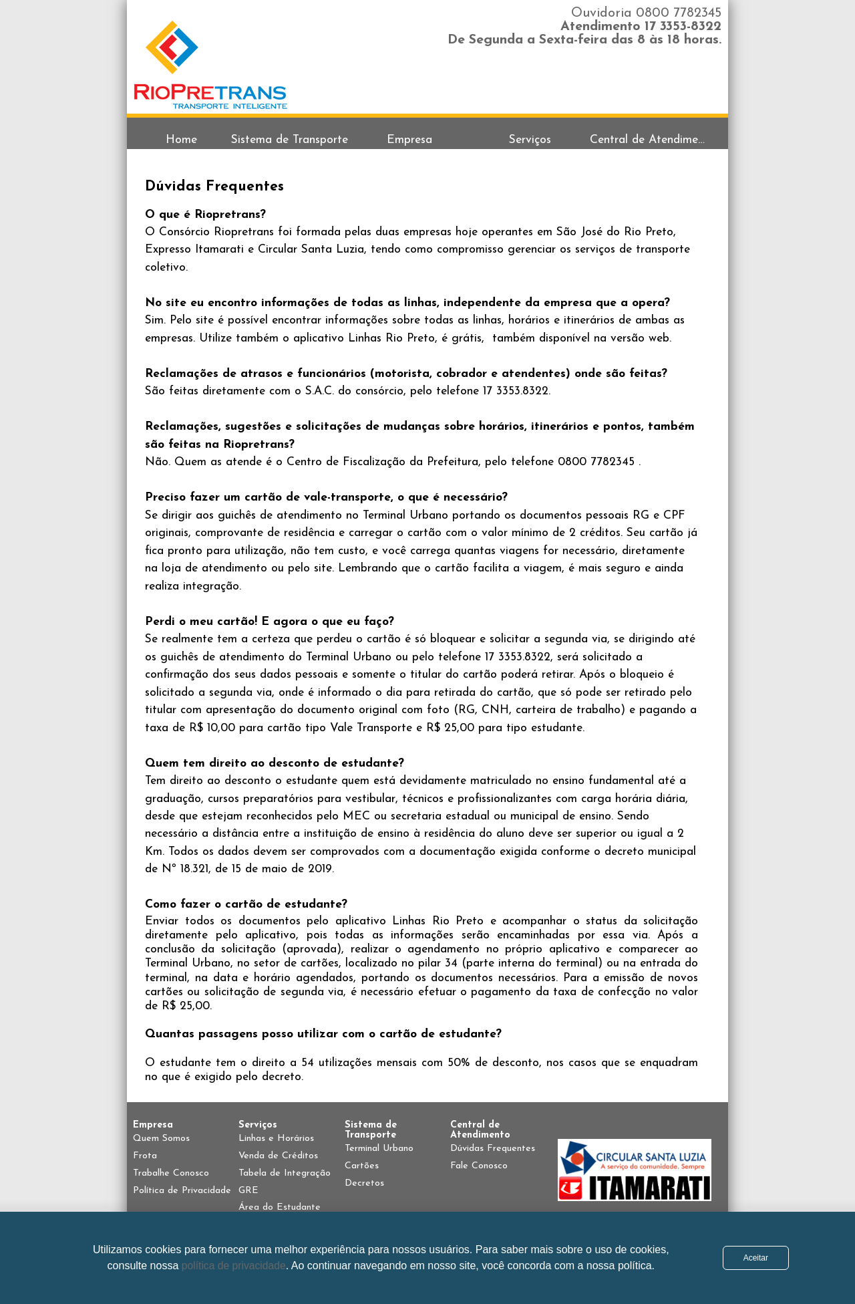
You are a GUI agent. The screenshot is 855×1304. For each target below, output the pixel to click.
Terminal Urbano (379, 1149)
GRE (248, 1191)
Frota (145, 1156)
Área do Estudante (279, 1207)
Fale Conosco (479, 1166)
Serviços (530, 140)
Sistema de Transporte (289, 140)
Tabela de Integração (284, 1173)
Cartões (362, 1166)
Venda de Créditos (278, 1156)
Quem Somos (161, 1139)
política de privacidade (234, 1265)
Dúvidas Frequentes (492, 1149)
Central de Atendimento (650, 140)
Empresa (409, 140)
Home (181, 140)
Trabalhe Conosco (171, 1173)
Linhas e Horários (276, 1139)
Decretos (364, 1183)
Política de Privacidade (182, 1191)
